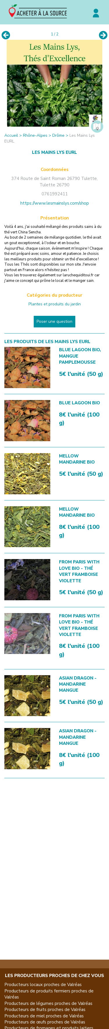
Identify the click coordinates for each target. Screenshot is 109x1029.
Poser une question (54, 321)
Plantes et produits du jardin (54, 304)
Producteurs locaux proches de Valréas (43, 984)
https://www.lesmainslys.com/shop (54, 203)
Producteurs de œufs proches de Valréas (44, 1022)
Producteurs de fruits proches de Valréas (44, 1009)
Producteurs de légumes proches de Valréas (48, 1003)
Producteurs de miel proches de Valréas (44, 1016)
